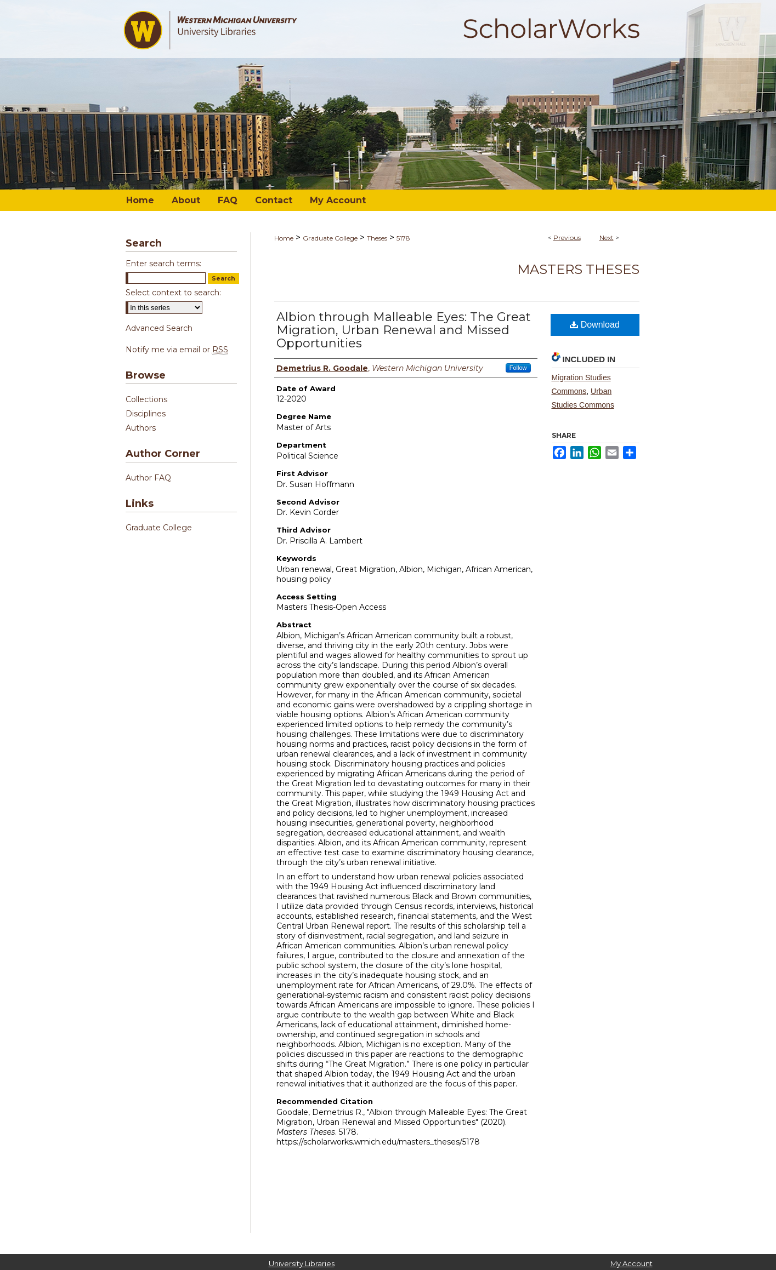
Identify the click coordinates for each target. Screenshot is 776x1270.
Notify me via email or (177, 349)
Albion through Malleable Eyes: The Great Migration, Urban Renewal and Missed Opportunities (403, 330)
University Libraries (302, 1263)
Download (595, 324)
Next (606, 237)
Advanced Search (159, 328)
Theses (377, 238)
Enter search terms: (163, 263)
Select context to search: (173, 293)
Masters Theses (578, 269)
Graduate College (330, 238)
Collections (146, 399)
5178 (403, 238)
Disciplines (146, 414)
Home (283, 238)
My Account (631, 1263)
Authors (141, 428)
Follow (518, 367)
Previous (567, 237)
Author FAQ (148, 478)
